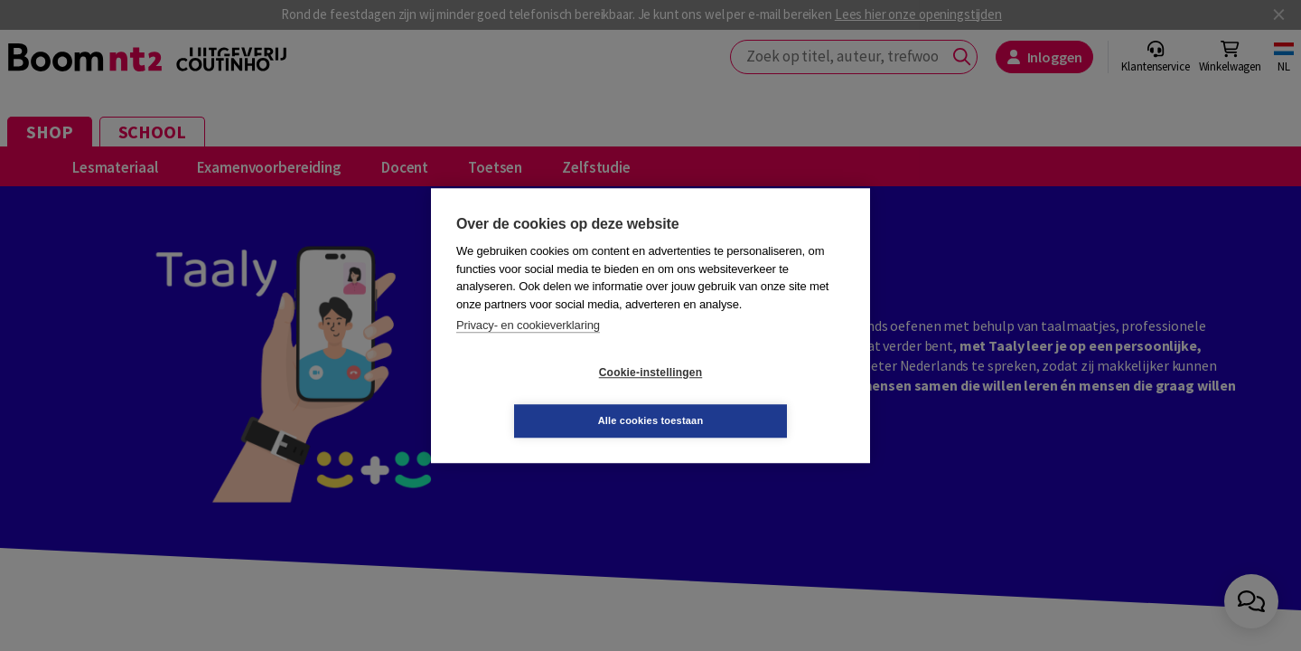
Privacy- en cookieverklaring (528, 349)
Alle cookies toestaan (758, 396)
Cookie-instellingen (542, 397)
